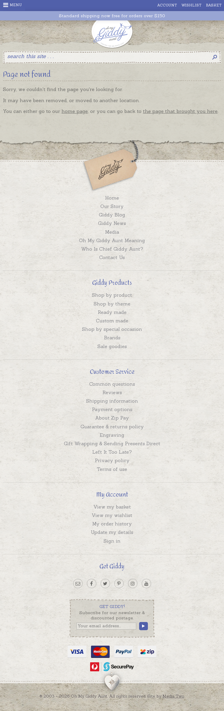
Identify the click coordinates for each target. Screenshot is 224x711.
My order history (112, 524)
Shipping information (112, 401)
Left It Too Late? (112, 452)
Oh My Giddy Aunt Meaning (112, 240)
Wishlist (191, 5)
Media (112, 232)
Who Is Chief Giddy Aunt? (112, 249)
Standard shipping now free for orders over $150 (112, 15)
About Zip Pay (112, 418)
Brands (112, 337)
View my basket (112, 507)
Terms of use (112, 469)
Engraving (112, 435)
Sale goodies (112, 346)
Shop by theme (112, 304)
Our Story (112, 206)
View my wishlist (112, 515)
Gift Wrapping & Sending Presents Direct (112, 443)
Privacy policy (112, 460)
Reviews (112, 392)
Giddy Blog (112, 215)
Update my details (112, 532)
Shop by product (112, 295)
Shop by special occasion (112, 329)
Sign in (112, 541)
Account (167, 5)
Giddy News (112, 223)
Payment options (112, 409)
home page (75, 111)
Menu (12, 5)
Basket (214, 5)
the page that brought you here (180, 111)
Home (112, 198)
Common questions (112, 384)
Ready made (112, 312)
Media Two (173, 696)
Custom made (112, 321)
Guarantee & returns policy (112, 426)
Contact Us (112, 257)
